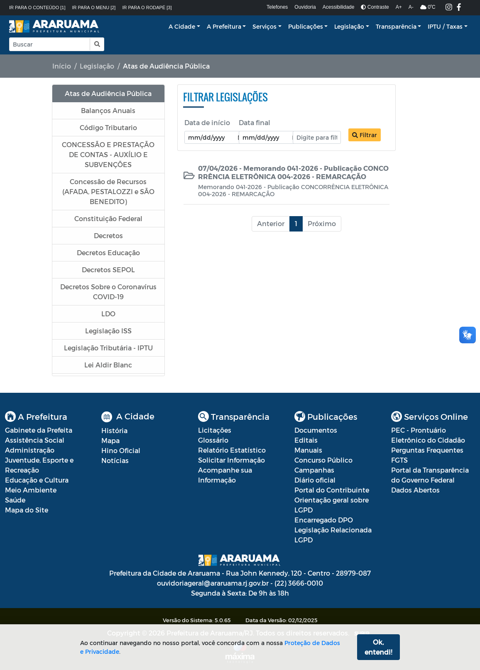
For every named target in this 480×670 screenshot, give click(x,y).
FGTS (399, 460)
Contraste (375, 7)
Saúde (15, 500)
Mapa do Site (26, 510)
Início (61, 66)
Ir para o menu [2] (94, 7)
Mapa (110, 440)
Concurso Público (323, 460)
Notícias (115, 460)
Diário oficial (315, 480)
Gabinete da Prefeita (38, 430)
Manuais (308, 450)
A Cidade (182, 26)
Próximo (322, 223)
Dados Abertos (415, 490)
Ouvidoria (305, 7)
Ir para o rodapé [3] (146, 7)
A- (411, 7)
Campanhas (314, 470)
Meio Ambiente (30, 490)
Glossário (213, 440)
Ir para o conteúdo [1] (37, 7)
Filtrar (364, 134)
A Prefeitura (224, 26)
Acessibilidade (339, 7)
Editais (306, 440)
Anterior (270, 223)
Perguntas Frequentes (427, 450)
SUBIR (362, 633)
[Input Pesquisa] (50, 44)
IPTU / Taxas (445, 26)
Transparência (396, 26)
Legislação (349, 26)
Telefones (277, 7)
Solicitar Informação (231, 460)
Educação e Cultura (37, 480)
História (114, 430)
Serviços (264, 26)
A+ (399, 7)
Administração (29, 450)
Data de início (207, 122)
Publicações (305, 26)
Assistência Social (34, 440)
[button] (96, 44)
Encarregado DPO (323, 520)
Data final (254, 122)
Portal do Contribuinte (331, 490)
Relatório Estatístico (232, 450)
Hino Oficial (120, 450)
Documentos (315, 430)
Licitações (214, 430)
